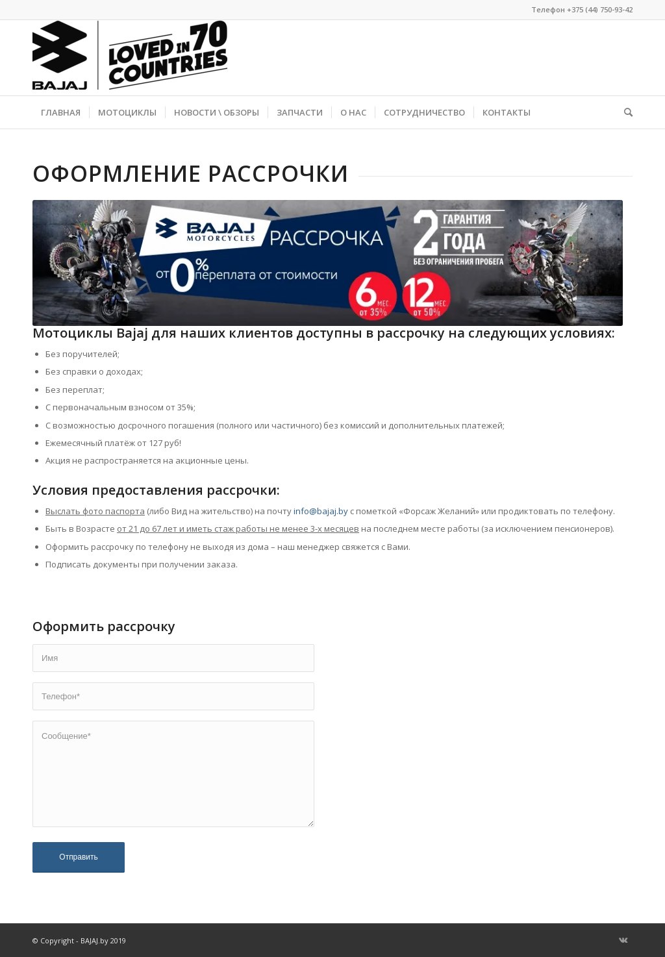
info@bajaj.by (321, 511)
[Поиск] (624, 112)
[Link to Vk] (623, 940)
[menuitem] (60, 112)
